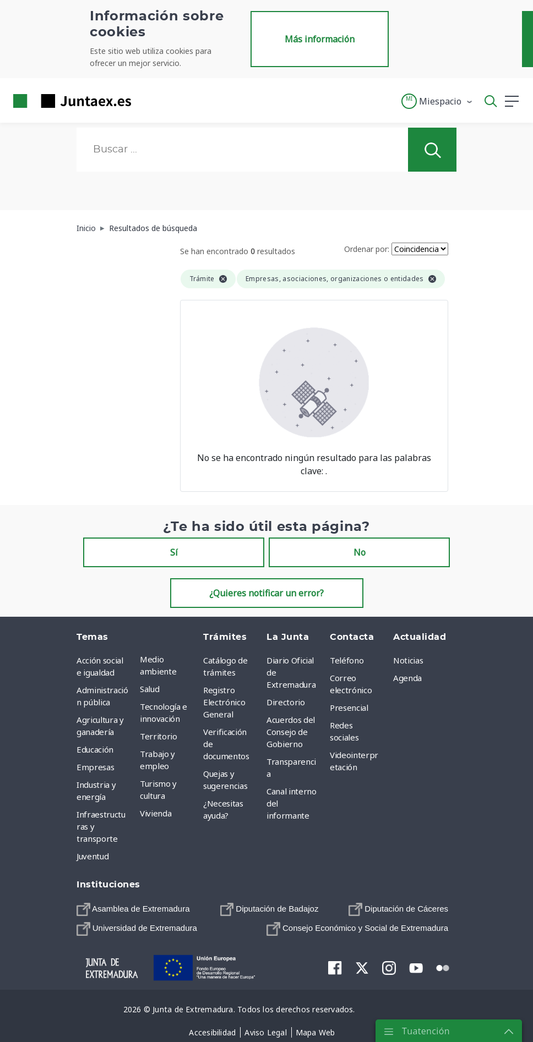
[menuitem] (133, 909)
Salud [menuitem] (149, 688)
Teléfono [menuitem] (346, 660)
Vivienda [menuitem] (155, 813)
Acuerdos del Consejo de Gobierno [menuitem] (290, 731)
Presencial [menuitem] (349, 707)
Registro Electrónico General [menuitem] (224, 702)
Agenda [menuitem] (407, 677)
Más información (320, 39)
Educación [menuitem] (95, 749)
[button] (437, 101)
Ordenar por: (366, 249)
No (359, 552)
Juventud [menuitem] (92, 856)
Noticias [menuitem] (408, 660)
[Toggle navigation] (146, 101)
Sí (174, 552)
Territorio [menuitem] (158, 736)
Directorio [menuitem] (285, 702)
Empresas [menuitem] (95, 766)
